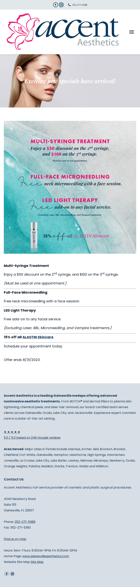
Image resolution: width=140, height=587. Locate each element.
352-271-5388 (79, 4)
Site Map (37, 562)
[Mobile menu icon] (131, 32)
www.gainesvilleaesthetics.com (45, 556)
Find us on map (15, 539)
